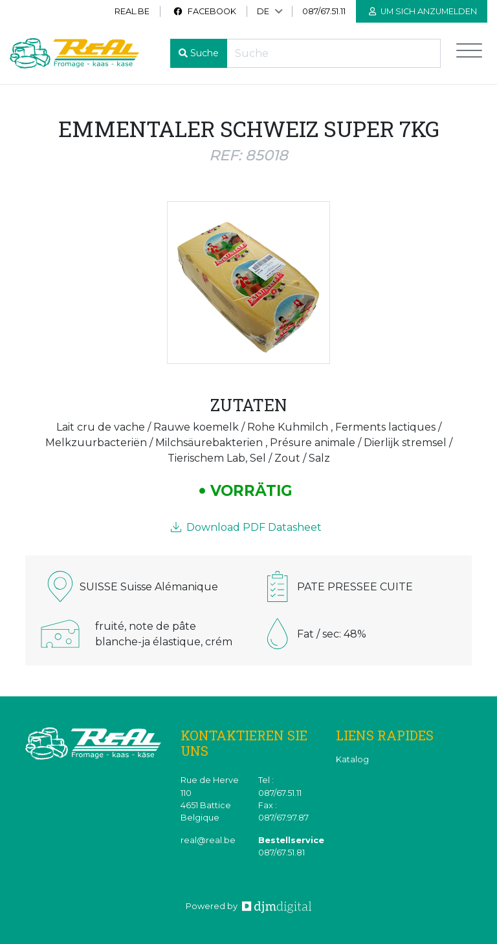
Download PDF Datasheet (246, 527)
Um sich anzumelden (423, 11)
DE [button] (263, 11)
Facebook (204, 11)
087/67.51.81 (281, 852)
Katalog (352, 759)
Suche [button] (204, 53)
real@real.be (208, 840)
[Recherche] (333, 53)
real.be (132, 11)
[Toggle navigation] (469, 53)
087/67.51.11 (324, 11)
